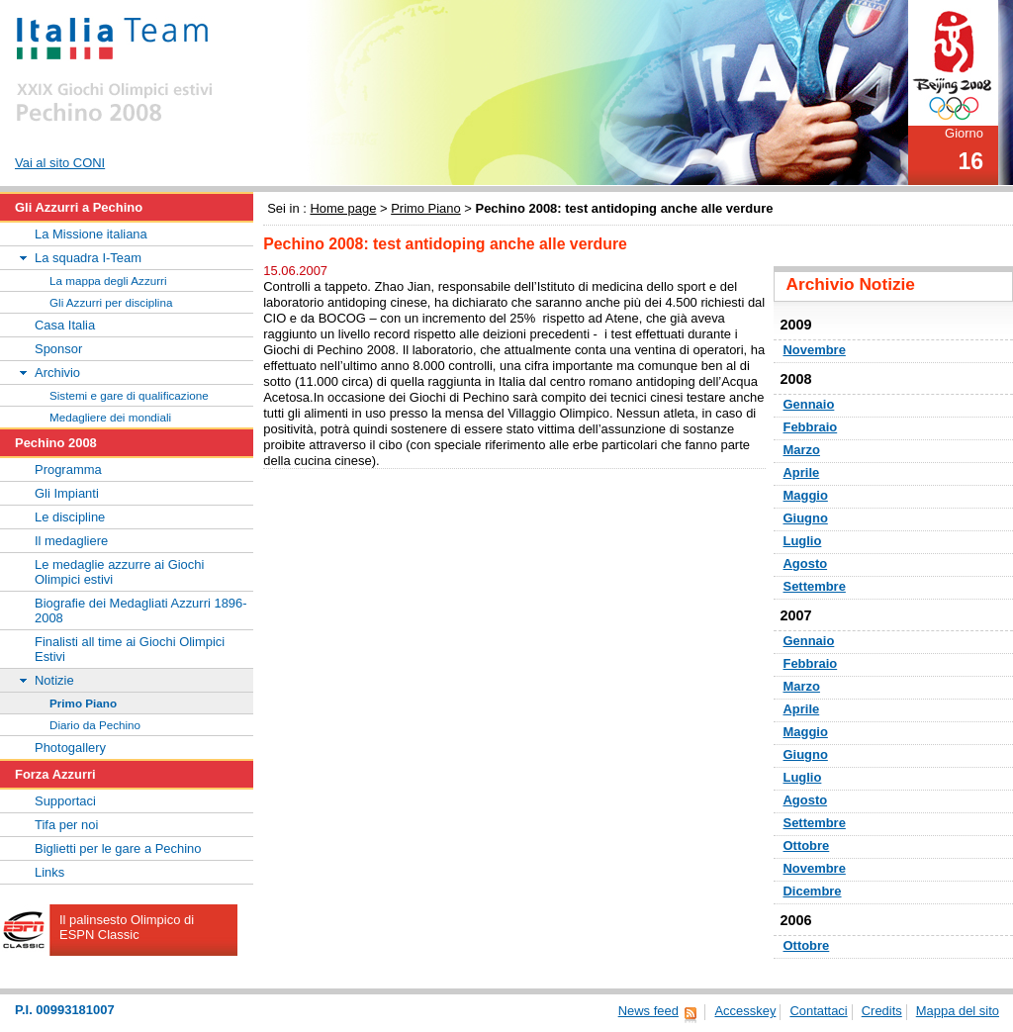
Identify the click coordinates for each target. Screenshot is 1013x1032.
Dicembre (812, 891)
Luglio (802, 540)
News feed (648, 1010)
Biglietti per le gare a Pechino (118, 848)
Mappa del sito (957, 1010)
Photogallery (70, 747)
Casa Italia (65, 325)
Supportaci (65, 801)
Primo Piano (426, 208)
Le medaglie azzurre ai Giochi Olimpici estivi (119, 572)
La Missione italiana (91, 234)
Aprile (801, 472)
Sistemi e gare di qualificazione (129, 395)
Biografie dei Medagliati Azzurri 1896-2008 (141, 610)
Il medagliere (71, 540)
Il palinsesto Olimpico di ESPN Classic (126, 927)
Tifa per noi (66, 824)
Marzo (801, 449)
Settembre (814, 586)
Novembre (814, 349)
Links (49, 872)
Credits (882, 1010)
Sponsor (58, 348)
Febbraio (810, 427)
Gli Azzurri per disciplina (110, 302)
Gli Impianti (67, 493)
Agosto (805, 563)
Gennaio (809, 404)
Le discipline (70, 517)
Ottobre (806, 845)
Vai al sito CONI (60, 162)
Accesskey (745, 1010)
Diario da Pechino (94, 724)
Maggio (805, 495)
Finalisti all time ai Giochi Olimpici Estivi (130, 649)
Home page (343, 208)
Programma (68, 469)
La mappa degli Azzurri (108, 280)
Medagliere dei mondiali (110, 417)
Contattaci (818, 1010)
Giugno (805, 518)
